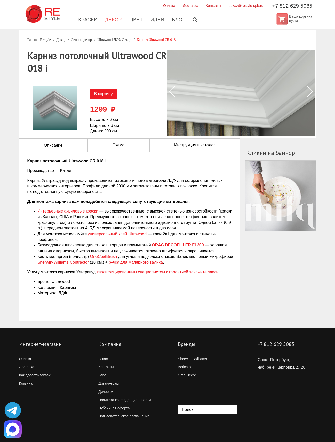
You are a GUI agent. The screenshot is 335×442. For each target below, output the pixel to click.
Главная (39, 40)
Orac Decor (187, 375)
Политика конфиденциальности (124, 400)
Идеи (157, 20)
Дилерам (105, 392)
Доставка (190, 6)
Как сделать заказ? (35, 375)
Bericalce (185, 367)
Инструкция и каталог (194, 145)
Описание (53, 145)
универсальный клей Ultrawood (118, 234)
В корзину (103, 94)
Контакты (213, 6)
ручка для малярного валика (136, 262)
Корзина (26, 383)
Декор (112, 20)
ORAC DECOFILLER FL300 (178, 245)
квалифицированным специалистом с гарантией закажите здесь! (158, 272)
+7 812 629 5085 (292, 6)
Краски (87, 20)
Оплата (169, 6)
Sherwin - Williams (192, 359)
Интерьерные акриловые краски (68, 211)
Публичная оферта (114, 408)
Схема (118, 145)
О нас (103, 359)
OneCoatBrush (103, 256)
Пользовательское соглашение (124, 416)
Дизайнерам (108, 383)
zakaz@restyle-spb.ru (246, 6)
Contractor (63, 262)
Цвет (136, 20)
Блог (179, 20)
